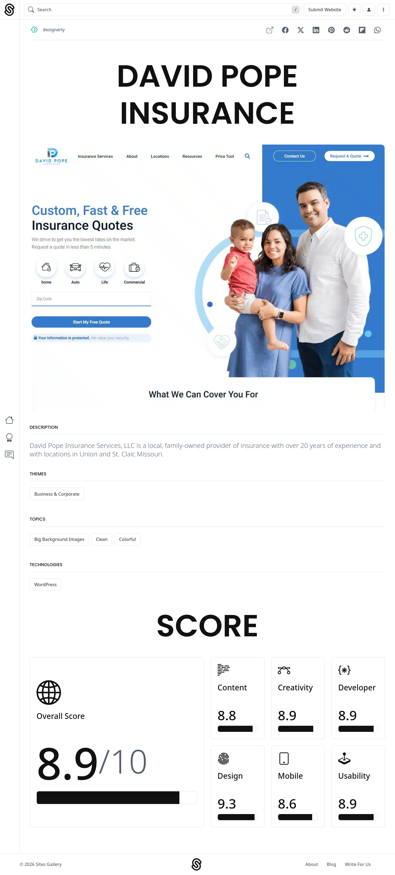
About (311, 864)
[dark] (354, 10)
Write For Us (358, 864)
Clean (102, 539)
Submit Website (324, 10)
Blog (331, 864)
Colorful (127, 539)
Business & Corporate (57, 494)
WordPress (45, 585)
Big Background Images (59, 539)
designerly (54, 30)
